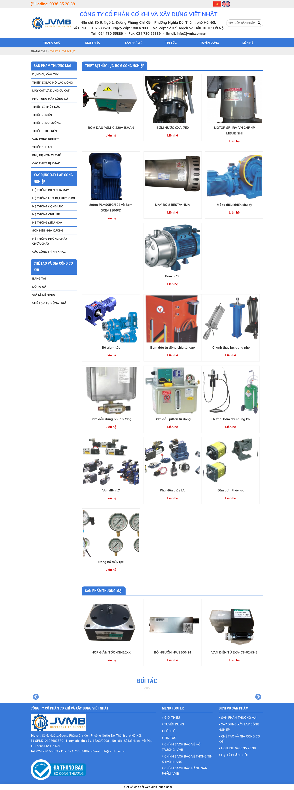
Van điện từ (111, 490)
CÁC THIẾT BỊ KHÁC (46, 163)
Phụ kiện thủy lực (172, 490)
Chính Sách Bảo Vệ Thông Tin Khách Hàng (187, 759)
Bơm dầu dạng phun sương (110, 419)
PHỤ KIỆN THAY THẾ (46, 155)
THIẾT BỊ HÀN (42, 147)
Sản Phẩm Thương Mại (239, 718)
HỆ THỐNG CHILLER (46, 214)
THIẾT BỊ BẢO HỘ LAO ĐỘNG (52, 82)
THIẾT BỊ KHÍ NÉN (44, 131)
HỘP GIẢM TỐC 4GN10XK (110, 652)
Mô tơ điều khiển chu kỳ (234, 205)
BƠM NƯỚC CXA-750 (172, 127)
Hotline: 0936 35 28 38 (238, 748)
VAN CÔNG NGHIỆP (45, 139)
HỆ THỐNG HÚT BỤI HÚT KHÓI (53, 198)
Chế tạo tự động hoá (49, 302)
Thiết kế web (131, 787)
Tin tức (171, 42)
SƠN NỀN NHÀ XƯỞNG (47, 230)
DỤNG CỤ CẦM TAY (45, 74)
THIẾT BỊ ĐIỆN (42, 114)
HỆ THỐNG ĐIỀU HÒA (47, 222)
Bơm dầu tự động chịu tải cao (172, 347)
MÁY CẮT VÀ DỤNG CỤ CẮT (51, 90)
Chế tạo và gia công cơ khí (239, 739)
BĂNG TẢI (39, 278)
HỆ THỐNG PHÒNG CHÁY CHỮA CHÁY (49, 241)
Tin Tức (170, 738)
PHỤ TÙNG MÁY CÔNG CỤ (50, 98)
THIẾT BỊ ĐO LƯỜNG (46, 122)
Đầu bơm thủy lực (230, 490)
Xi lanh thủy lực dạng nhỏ (231, 347)
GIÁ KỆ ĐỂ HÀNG (43, 294)
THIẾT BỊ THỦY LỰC (46, 106)
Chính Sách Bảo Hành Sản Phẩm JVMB (184, 771)
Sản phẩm (132, 42)
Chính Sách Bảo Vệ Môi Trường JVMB (181, 747)
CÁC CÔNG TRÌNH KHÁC (49, 251)
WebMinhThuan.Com (158, 787)
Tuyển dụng (209, 42)
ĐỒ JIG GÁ (39, 286)
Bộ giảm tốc (111, 347)
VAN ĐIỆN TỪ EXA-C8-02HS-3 (234, 652)
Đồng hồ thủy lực (111, 562)
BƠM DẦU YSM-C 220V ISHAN (111, 127)
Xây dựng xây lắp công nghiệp (239, 727)
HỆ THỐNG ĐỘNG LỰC (47, 206)
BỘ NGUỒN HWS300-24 (172, 652)
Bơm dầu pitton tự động (173, 419)
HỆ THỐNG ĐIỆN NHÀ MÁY (50, 190)
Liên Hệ (169, 731)
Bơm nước (172, 276)
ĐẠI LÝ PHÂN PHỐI (234, 755)
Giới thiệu (92, 42)
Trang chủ (51, 42)
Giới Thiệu (172, 718)
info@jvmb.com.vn (191, 33)
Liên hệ (247, 42)
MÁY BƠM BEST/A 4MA (172, 205)
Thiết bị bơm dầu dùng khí (231, 419)
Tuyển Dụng (174, 724)
